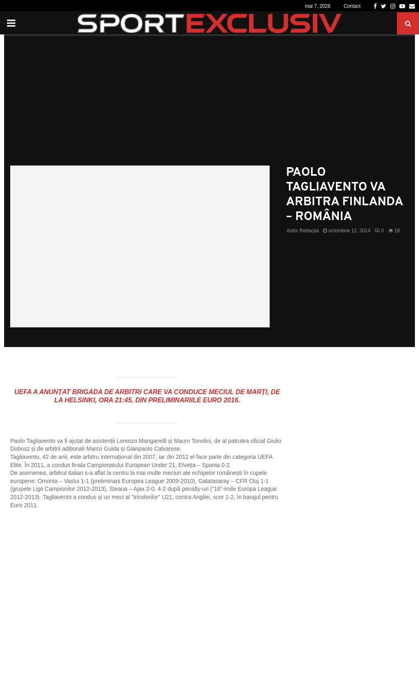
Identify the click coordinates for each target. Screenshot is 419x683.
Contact (352, 6)
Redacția (309, 231)
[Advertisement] (209, 104)
